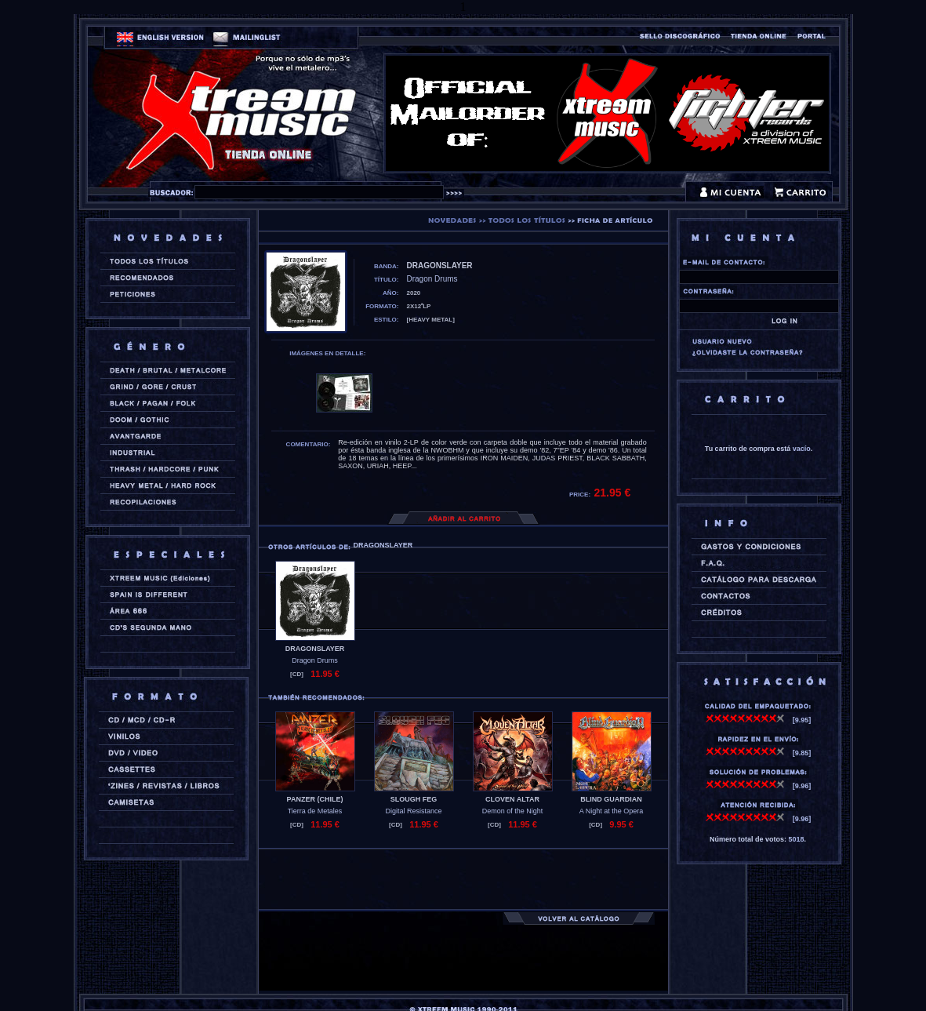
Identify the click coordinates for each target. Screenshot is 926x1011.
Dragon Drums (315, 660)
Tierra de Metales (315, 811)
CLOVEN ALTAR (512, 799)
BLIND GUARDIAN (611, 799)
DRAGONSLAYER (315, 649)
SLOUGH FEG (414, 799)
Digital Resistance (413, 811)
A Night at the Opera (611, 811)
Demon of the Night (512, 811)
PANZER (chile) (315, 799)
